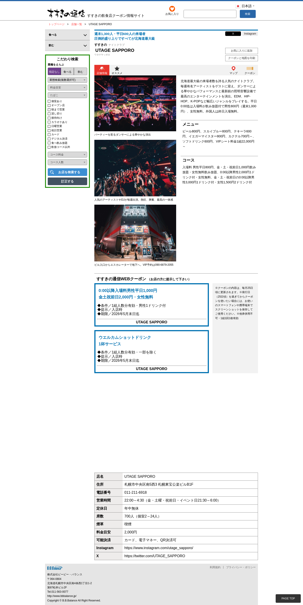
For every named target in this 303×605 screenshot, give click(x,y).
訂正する (67, 181)
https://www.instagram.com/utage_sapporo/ (158, 548)
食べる (67, 71)
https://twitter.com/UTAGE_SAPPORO (154, 556)
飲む (80, 71)
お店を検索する (69, 172)
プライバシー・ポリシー (241, 567)
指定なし (54, 71)
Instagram (250, 33)
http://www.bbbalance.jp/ (61, 596)
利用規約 (215, 567)
